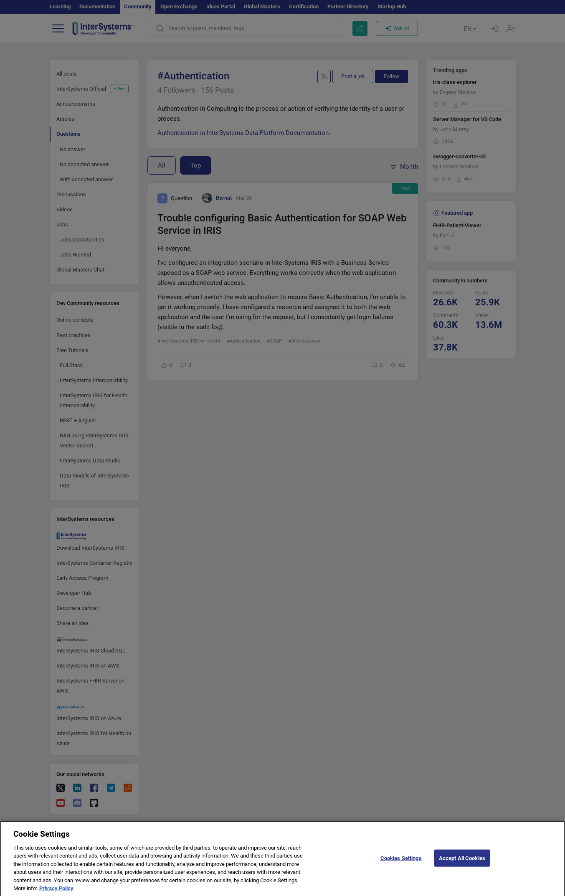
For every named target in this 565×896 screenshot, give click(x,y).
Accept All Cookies (462, 863)
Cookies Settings (401, 863)
